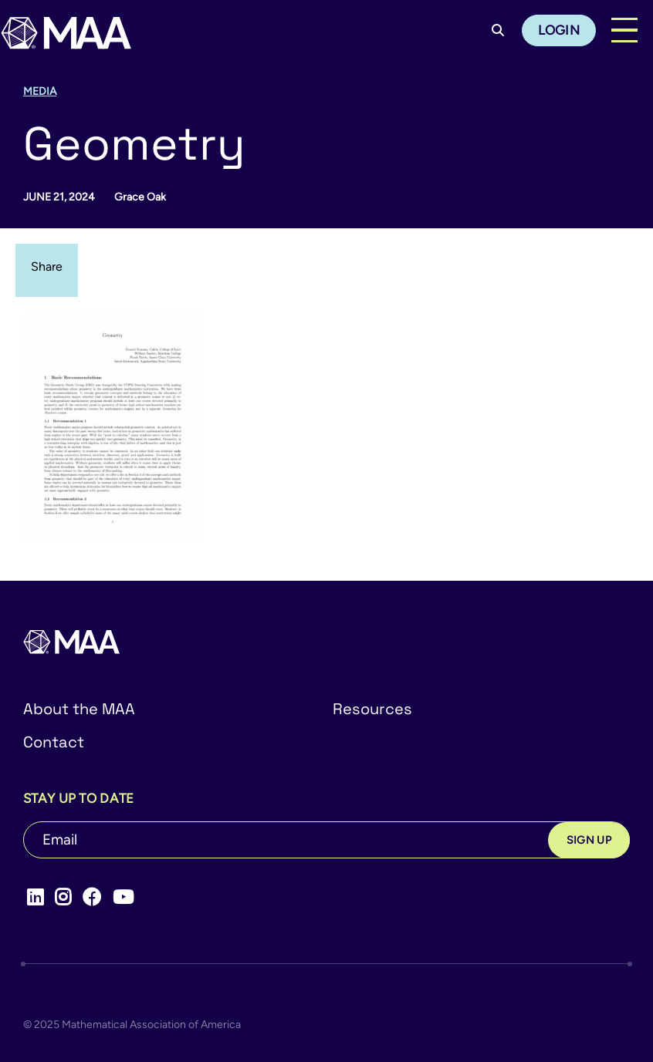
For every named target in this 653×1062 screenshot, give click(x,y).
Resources (372, 709)
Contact (53, 742)
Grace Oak (140, 197)
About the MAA (79, 709)
